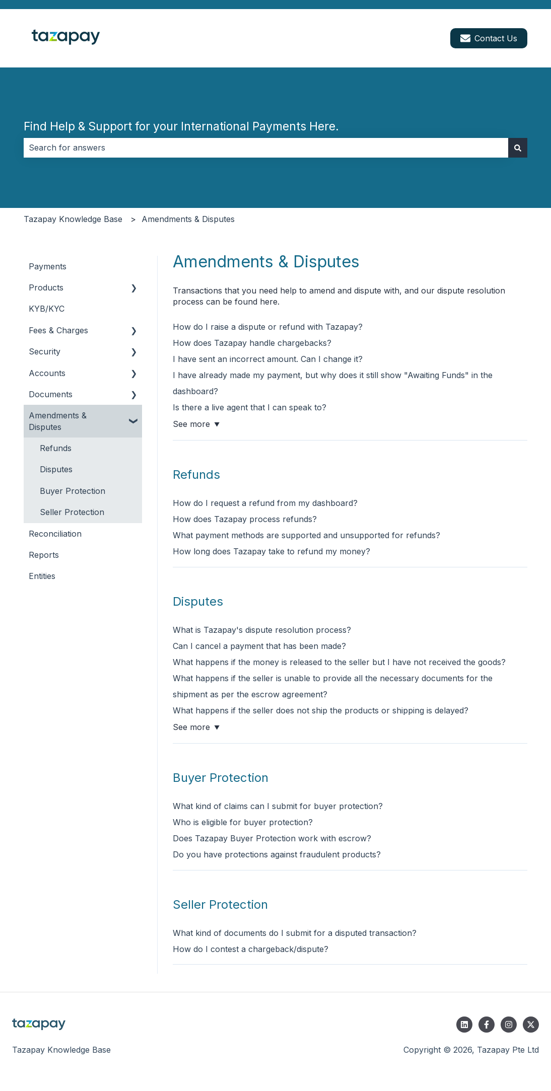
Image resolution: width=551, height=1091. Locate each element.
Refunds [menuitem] (56, 448)
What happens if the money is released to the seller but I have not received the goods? (339, 662)
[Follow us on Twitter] (531, 1024)
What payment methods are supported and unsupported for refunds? (306, 535)
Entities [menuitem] (42, 576)
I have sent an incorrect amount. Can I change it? (268, 359)
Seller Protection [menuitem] (72, 512)
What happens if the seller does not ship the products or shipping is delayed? (320, 710)
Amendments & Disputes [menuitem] (58, 420)
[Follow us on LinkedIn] (464, 1024)
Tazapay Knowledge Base (73, 219)
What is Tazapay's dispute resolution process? (262, 630)
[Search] (517, 147)
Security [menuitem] (44, 351)
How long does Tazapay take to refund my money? (271, 551)
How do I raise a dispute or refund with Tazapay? (268, 327)
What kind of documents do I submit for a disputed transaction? (295, 933)
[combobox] (266, 147)
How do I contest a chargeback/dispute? (250, 949)
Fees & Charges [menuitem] (58, 330)
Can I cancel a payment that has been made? (259, 646)
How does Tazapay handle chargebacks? (252, 343)
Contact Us (488, 38)
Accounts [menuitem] (47, 373)
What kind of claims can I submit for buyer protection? (278, 806)
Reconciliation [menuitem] (55, 534)
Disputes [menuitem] (56, 469)
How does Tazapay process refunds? (245, 519)
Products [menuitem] (46, 287)
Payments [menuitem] (47, 266)
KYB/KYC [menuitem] (46, 309)
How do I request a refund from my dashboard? (265, 503)
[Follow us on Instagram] (509, 1024)
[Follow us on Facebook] (486, 1024)
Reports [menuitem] (44, 555)
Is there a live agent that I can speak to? (249, 407)
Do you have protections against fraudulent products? (277, 854)
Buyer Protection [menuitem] (72, 491)
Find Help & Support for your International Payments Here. (181, 126)
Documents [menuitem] (51, 394)
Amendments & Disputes (188, 219)
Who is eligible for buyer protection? (243, 822)
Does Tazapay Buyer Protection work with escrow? (272, 838)
